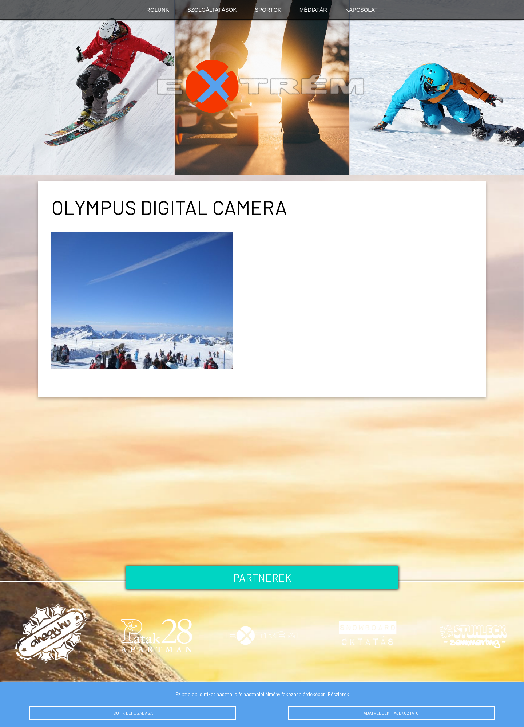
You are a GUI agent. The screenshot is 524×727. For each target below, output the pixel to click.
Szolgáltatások (212, 10)
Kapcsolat (361, 10)
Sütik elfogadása (132, 713)
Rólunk (157, 10)
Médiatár (313, 10)
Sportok (268, 10)
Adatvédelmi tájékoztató (391, 713)
